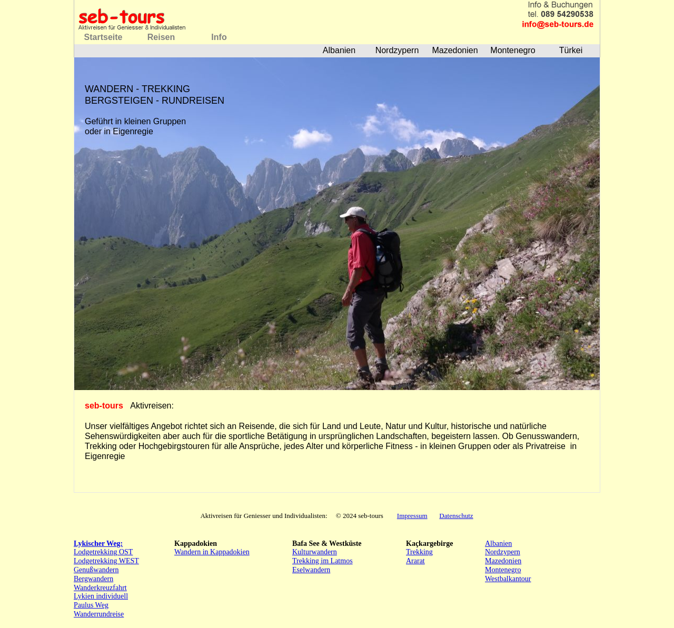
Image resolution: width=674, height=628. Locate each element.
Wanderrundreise (99, 614)
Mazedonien (503, 561)
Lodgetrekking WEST (106, 561)
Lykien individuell (101, 596)
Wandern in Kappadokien (212, 552)
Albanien (498, 543)
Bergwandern (93, 579)
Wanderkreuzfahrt (100, 588)
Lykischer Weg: (98, 543)
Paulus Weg (91, 605)
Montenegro (503, 570)
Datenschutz (456, 516)
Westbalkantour (508, 579)
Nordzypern (502, 552)
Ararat (415, 561)
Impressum (412, 516)
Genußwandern (96, 570)
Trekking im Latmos (322, 561)
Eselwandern (311, 570)
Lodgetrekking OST (103, 552)
